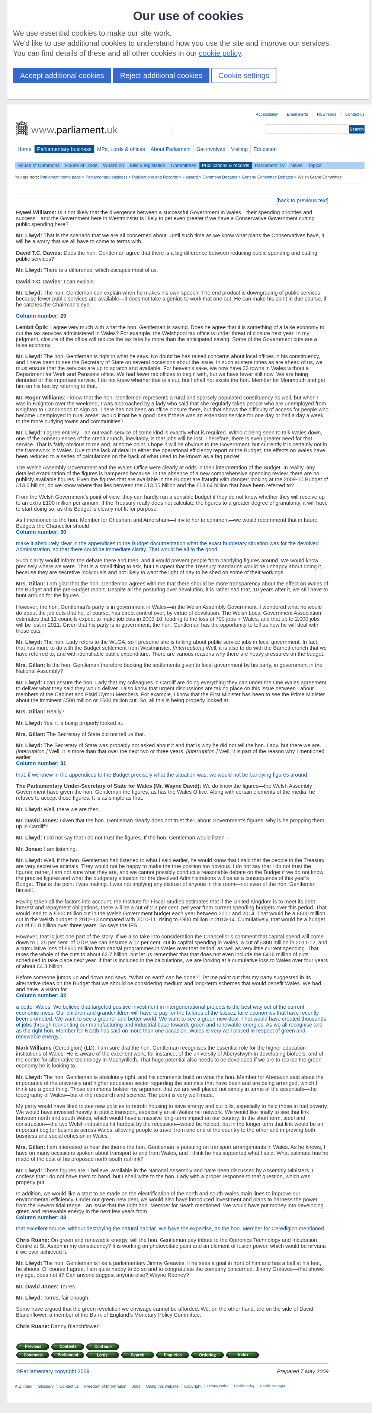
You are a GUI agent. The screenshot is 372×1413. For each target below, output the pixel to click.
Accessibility (267, 114)
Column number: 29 (41, 316)
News (296, 165)
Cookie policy (244, 1386)
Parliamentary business (64, 149)
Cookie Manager (272, 1386)
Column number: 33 (41, 1217)
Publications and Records (155, 177)
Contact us (355, 114)
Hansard (190, 177)
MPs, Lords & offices (121, 149)
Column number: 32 (41, 995)
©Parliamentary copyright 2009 (53, 1371)
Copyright (193, 1386)
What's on (113, 165)
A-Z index (23, 1386)
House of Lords (81, 165)
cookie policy (220, 53)
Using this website (162, 1386)
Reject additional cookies (161, 75)
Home (24, 149)
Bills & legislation (147, 165)
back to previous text (302, 200)
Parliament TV (270, 165)
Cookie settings (243, 75)
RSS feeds (326, 114)
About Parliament (171, 149)
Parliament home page (60, 177)
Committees (183, 165)
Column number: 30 (41, 532)
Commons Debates (219, 177)
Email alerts (297, 114)
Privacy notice (217, 1386)
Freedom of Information (105, 1386)
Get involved (210, 149)
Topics (314, 165)
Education (265, 149)
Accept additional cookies (62, 75)
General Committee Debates (267, 177)
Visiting (239, 149)
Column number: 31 (41, 763)
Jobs (136, 1386)
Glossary (46, 1386)
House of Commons (38, 165)
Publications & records (225, 165)
